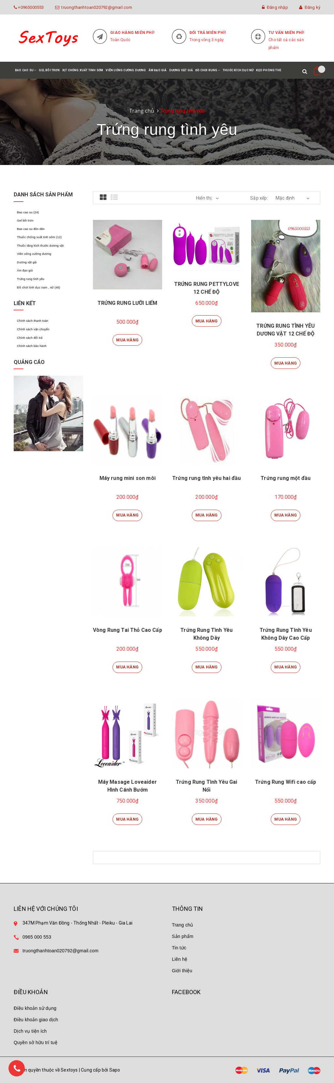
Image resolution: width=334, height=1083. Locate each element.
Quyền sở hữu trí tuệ (35, 1042)
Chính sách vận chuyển (33, 328)
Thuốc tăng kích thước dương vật (40, 245)
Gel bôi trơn (49, 70)
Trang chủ (182, 924)
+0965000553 (30, 7)
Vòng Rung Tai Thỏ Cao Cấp (127, 630)
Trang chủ (141, 110)
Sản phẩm (182, 936)
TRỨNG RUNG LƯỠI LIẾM (127, 303)
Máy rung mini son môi (127, 478)
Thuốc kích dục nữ (238, 70)
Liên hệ (180, 959)
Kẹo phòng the (268, 70)
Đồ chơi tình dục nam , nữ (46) (38, 286)
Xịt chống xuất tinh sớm (82, 70)
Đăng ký (309, 7)
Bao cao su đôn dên (30, 228)
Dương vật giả (181, 70)
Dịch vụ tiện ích (30, 1031)
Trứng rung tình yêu (30, 278)
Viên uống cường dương (126, 70)
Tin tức (179, 947)
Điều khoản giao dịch (36, 1019)
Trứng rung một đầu (286, 478)
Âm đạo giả (158, 70)
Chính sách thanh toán (32, 320)
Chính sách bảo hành (31, 345)
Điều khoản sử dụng (35, 1008)
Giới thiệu (182, 970)
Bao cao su (25, 74)
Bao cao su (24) (28, 212)
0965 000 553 (37, 937)
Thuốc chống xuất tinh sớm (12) (39, 237)
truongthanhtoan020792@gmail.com (95, 7)
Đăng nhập (275, 7)
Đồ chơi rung (207, 74)
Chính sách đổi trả (29, 336)
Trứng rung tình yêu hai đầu (206, 478)
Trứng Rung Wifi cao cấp (285, 782)
